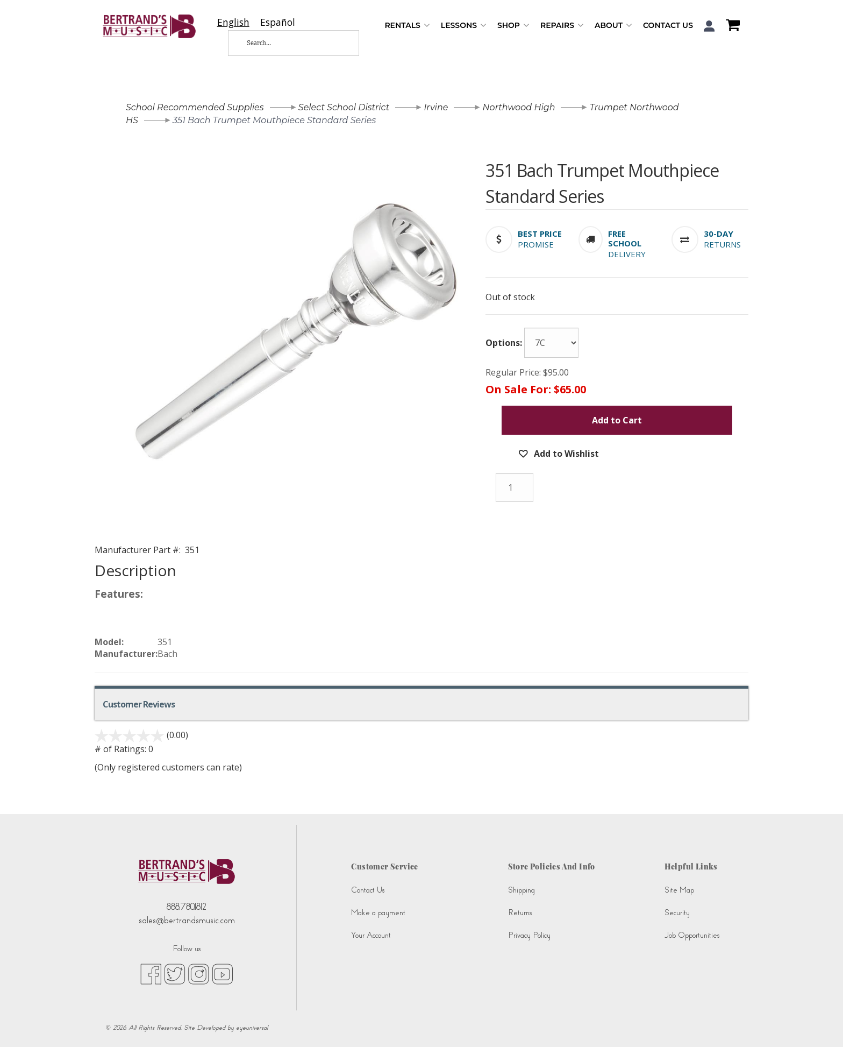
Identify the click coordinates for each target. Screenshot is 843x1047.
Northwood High (519, 107)
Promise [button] (536, 244)
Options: (503, 343)
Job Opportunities (692, 935)
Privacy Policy (529, 935)
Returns (520, 912)
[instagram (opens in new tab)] (198, 974)
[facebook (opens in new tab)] (150, 974)
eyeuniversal (252, 1027)
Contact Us (668, 25)
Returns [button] (722, 244)
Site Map (679, 890)
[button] (709, 26)
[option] (278, 22)
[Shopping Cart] (730, 26)
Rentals (407, 25)
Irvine (436, 107)
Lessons (464, 25)
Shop (513, 25)
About (613, 25)
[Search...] (284, 43)
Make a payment (378, 912)
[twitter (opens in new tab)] (174, 974)
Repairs (562, 25)
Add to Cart (617, 420)
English (233, 22)
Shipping (521, 890)
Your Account (371, 935)
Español (277, 22)
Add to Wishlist (565, 453)
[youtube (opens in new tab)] (222, 974)
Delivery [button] (627, 254)
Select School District (343, 107)
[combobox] (233, 22)
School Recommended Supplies (195, 107)
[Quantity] (514, 487)
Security (677, 912)
